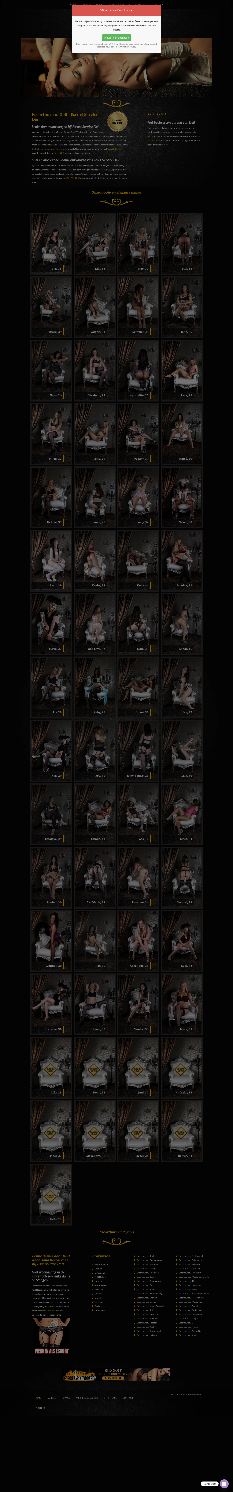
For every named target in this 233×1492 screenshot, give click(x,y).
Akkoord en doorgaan (116, 37)
